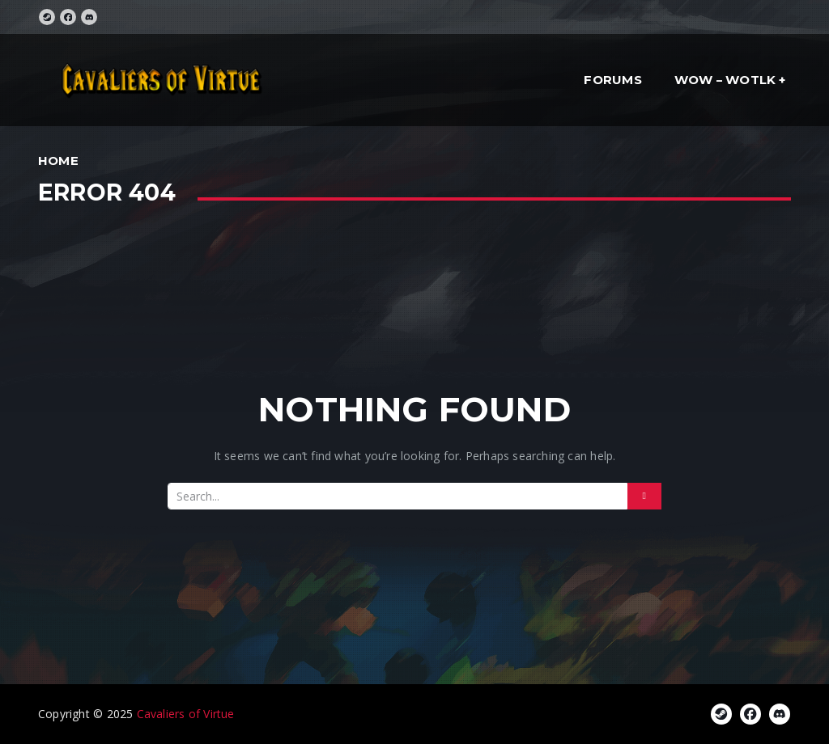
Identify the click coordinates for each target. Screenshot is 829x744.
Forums (612, 79)
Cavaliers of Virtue (186, 713)
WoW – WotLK (725, 79)
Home (58, 160)
